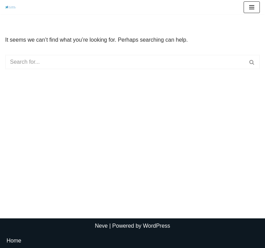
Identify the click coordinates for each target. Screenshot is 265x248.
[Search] (124, 62)
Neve (101, 226)
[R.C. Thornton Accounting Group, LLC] (10, 7)
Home (14, 241)
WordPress (156, 226)
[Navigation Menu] (252, 7)
